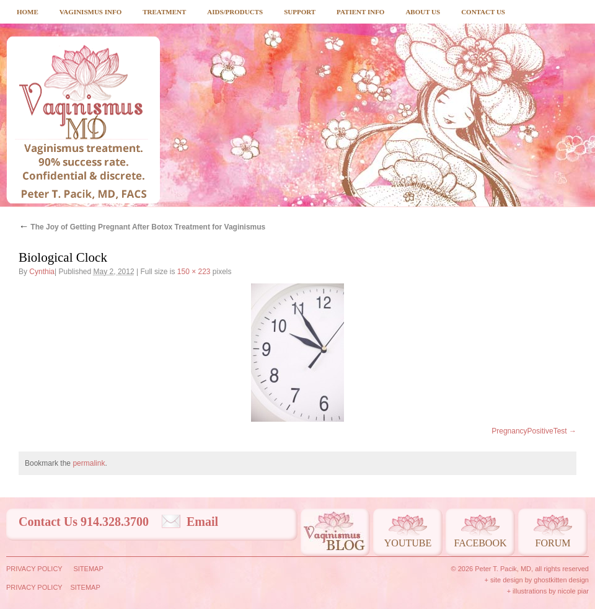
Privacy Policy (34, 568)
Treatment (164, 12)
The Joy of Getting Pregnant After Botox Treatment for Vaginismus (142, 227)
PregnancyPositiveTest (528, 431)
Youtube (407, 543)
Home (27, 12)
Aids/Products (235, 12)
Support (299, 12)
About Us (422, 12)
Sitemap (88, 568)
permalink (89, 463)
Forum (553, 543)
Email (202, 521)
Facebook (480, 543)
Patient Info (360, 12)
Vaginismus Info (90, 12)
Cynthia (42, 271)
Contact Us (483, 12)
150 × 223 (194, 271)
